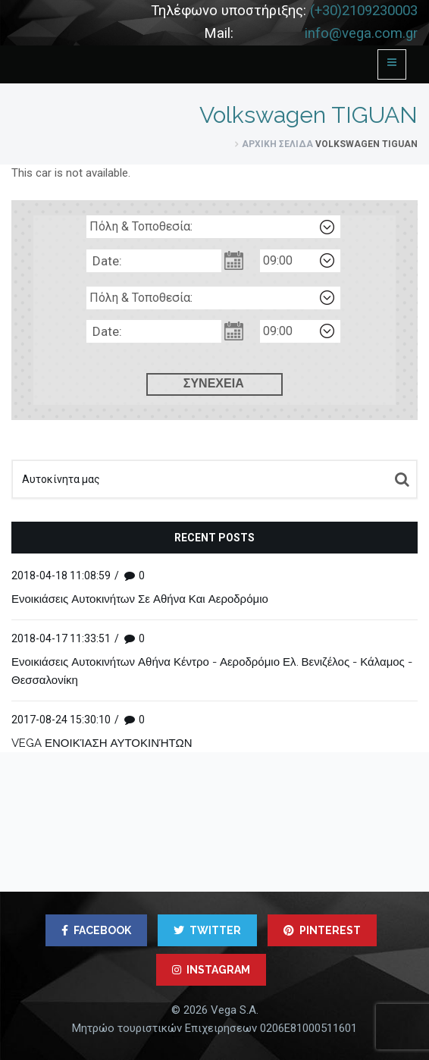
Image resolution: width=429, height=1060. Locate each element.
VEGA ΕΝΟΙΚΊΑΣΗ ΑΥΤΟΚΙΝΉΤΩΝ (102, 743)
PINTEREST (322, 930)
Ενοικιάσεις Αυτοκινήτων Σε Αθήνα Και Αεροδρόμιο (139, 599)
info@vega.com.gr (361, 33)
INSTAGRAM (211, 970)
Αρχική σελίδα (277, 144)
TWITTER (207, 930)
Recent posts (214, 538)
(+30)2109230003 (364, 10)
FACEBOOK (96, 930)
